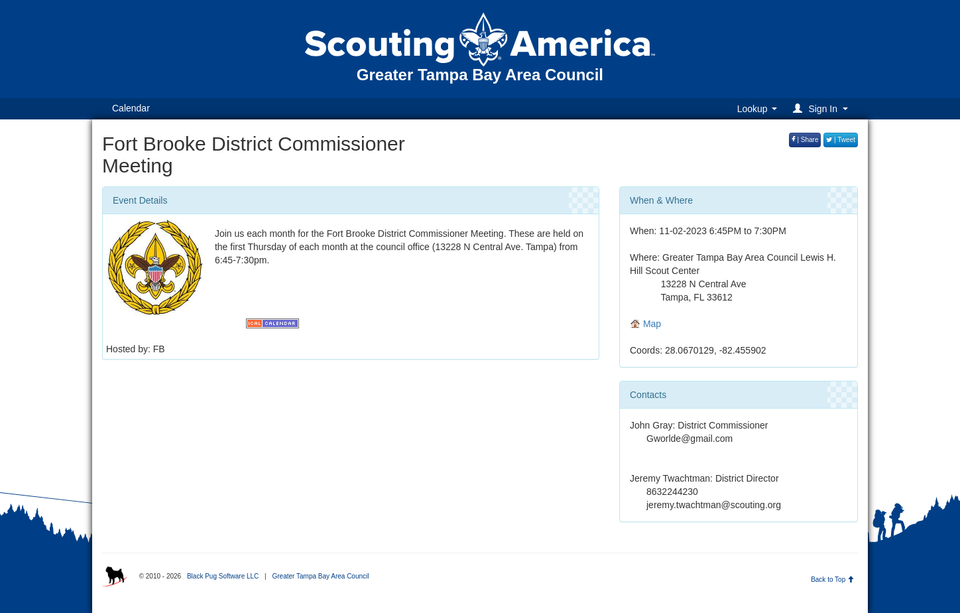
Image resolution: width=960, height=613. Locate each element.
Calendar (131, 108)
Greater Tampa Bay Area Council (320, 576)
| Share (805, 139)
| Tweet (840, 139)
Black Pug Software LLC (223, 576)
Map (645, 323)
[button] (822, 108)
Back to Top (832, 579)
